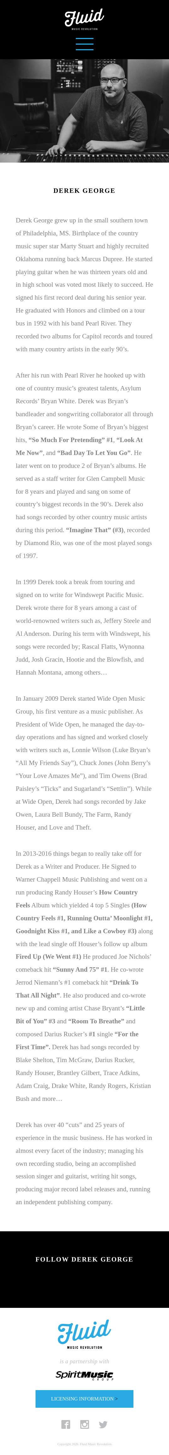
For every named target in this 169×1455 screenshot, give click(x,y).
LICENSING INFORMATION (84, 1398)
